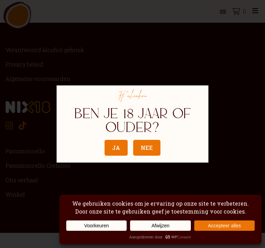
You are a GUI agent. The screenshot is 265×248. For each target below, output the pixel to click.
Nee (147, 147)
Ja (116, 147)
